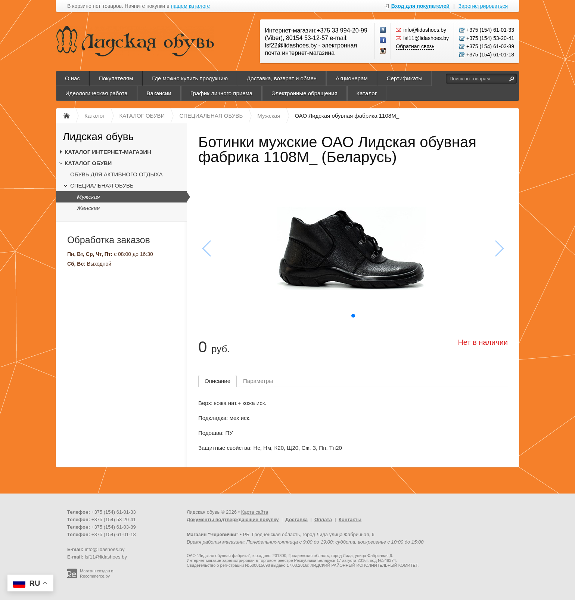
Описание (217, 381)
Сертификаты (405, 78)
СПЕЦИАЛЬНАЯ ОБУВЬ (102, 185)
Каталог (367, 93)
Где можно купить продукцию (190, 78)
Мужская (88, 197)
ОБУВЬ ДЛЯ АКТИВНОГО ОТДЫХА (116, 174)
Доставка (296, 519)
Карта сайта (254, 512)
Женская (88, 208)
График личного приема (221, 93)
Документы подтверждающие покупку (233, 519)
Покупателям (116, 78)
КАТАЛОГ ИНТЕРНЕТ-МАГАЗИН (108, 152)
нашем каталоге (190, 6)
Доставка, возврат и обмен (282, 78)
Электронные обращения (304, 93)
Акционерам (352, 78)
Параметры (258, 381)
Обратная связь (415, 46)
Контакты (350, 519)
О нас (72, 78)
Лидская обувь (98, 136)
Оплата (323, 519)
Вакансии (159, 93)
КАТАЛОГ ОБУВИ (88, 163)
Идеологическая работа (96, 93)
